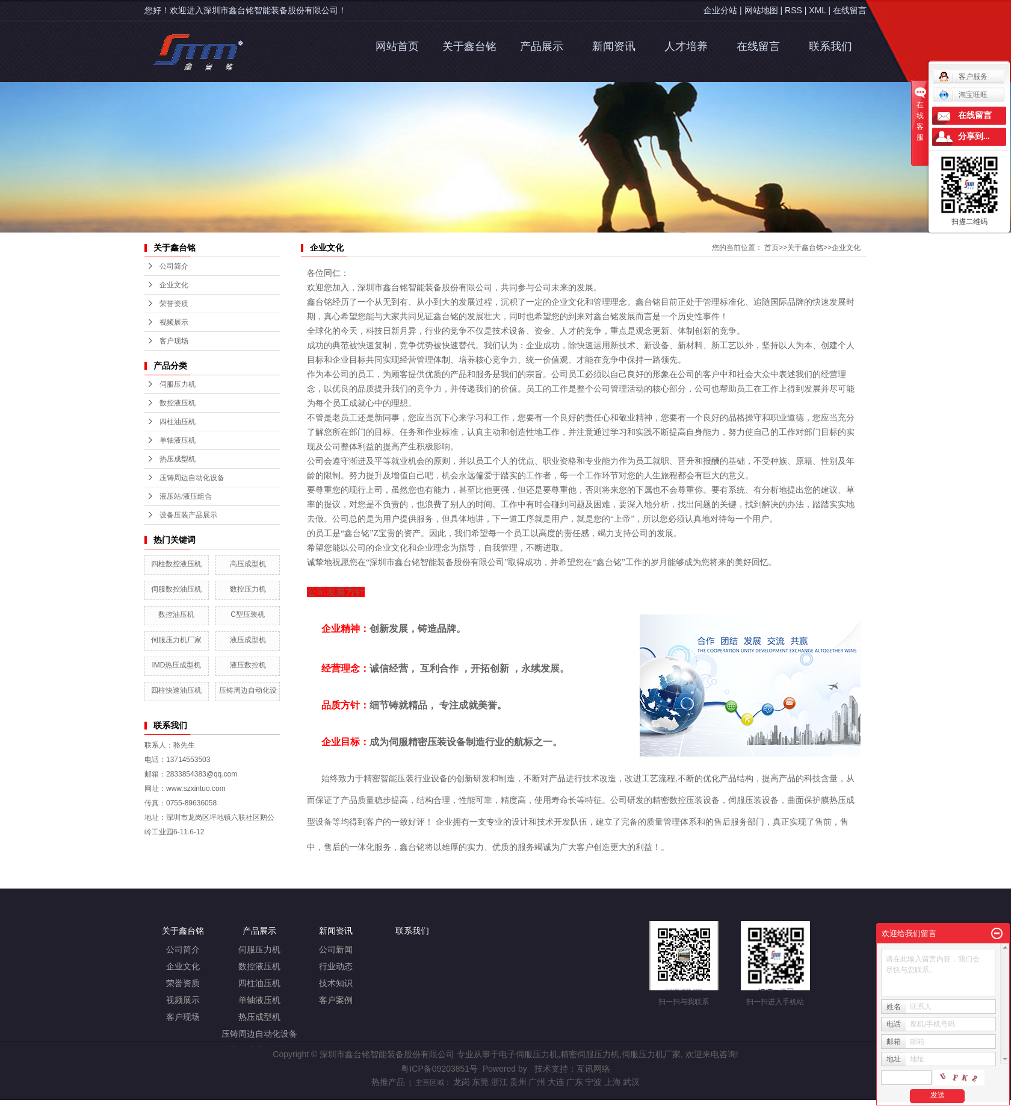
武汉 (631, 1082)
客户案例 (336, 1000)
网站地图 (761, 10)
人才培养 (686, 46)
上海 (612, 1082)
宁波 (593, 1082)
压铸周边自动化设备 (191, 477)
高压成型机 (248, 564)
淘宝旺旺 (963, 94)
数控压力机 (248, 589)
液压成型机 (248, 640)
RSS (793, 10)
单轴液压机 (177, 440)
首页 (771, 247)
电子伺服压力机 (528, 1054)
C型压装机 (247, 614)
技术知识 (336, 983)
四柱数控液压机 (176, 564)
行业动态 (336, 966)
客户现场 (183, 1017)
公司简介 (183, 949)
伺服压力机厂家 (176, 640)
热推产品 (388, 1082)
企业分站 (720, 10)
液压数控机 (248, 665)
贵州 (518, 1082)
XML (817, 10)
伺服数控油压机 (176, 589)
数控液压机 (177, 403)
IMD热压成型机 (176, 665)
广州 (536, 1082)
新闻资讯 (613, 46)
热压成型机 (177, 459)
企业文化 (846, 247)
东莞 (480, 1082)
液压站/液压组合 (185, 496)
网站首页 (397, 46)
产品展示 (541, 46)
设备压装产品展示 (188, 515)
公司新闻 (336, 949)
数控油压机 (176, 614)
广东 (574, 1082)
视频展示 (183, 1000)
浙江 (499, 1082)
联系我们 (830, 46)
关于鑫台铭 (469, 46)
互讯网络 (593, 1068)
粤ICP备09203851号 (439, 1068)
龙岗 (461, 1082)
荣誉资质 (183, 983)
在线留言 (850, 10)
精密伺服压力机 (589, 1054)
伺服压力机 (177, 384)
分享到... (974, 136)
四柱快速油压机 (176, 690)
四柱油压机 (177, 421)
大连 (556, 1082)
